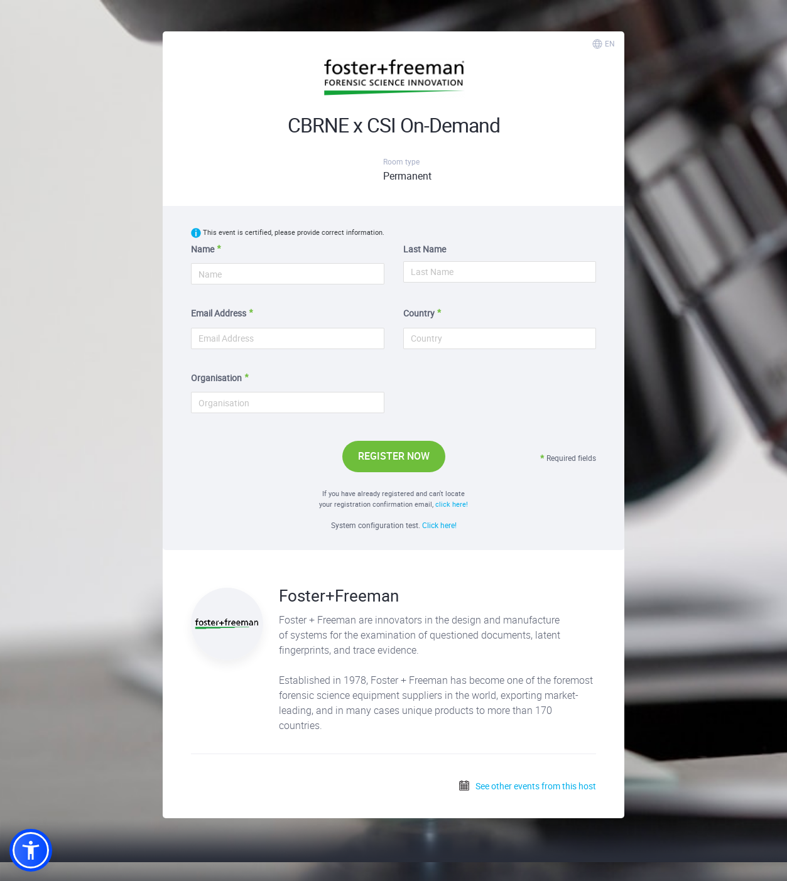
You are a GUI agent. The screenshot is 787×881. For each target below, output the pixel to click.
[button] (31, 850)
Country (419, 313)
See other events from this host (527, 786)
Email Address (218, 313)
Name (202, 249)
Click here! (439, 525)
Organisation (216, 378)
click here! (451, 504)
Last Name (424, 249)
